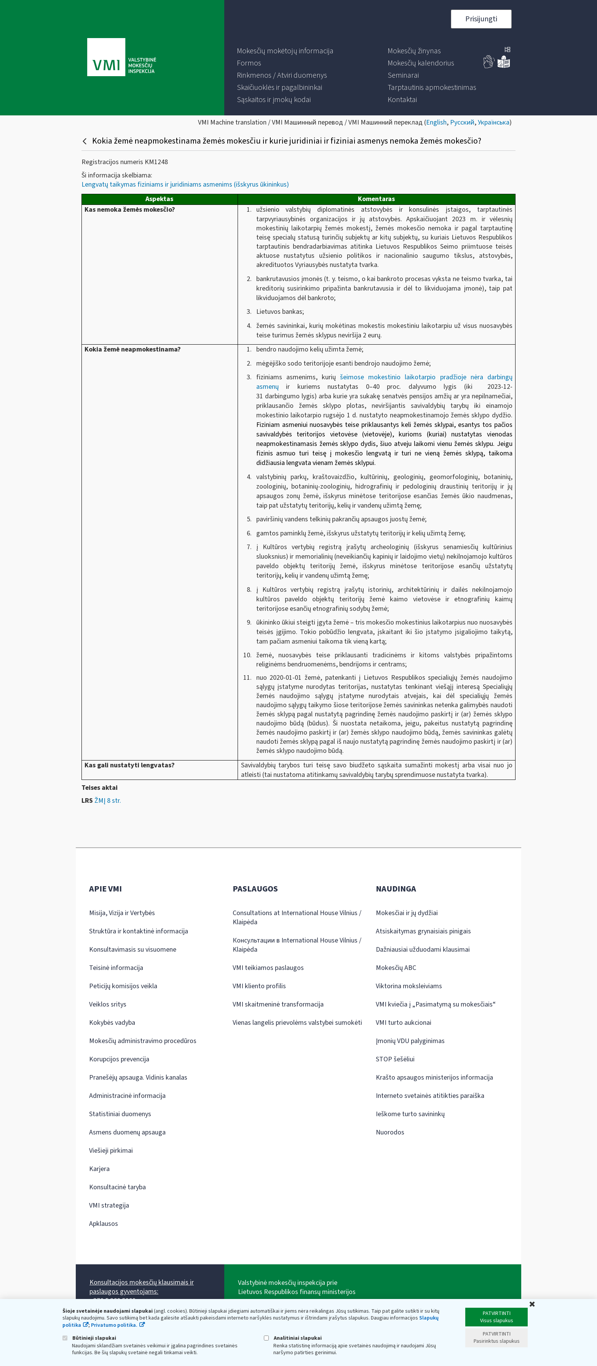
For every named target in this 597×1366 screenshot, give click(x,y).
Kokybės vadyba (112, 1022)
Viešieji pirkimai (111, 1150)
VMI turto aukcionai (403, 1022)
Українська (493, 122)
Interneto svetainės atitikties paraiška (430, 1096)
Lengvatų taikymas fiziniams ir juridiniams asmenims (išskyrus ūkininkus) (185, 184)
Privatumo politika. (114, 1325)
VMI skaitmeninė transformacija (278, 1004)
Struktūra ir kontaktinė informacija (138, 931)
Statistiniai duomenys (120, 1114)
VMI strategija (109, 1205)
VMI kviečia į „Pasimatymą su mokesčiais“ (436, 1004)
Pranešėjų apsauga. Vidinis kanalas (138, 1077)
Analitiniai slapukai (293, 1338)
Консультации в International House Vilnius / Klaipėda (297, 945)
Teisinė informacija (116, 968)
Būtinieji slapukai (89, 1338)
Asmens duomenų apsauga (127, 1132)
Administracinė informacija (127, 1096)
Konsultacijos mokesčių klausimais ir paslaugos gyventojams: (141, 1287)
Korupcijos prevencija (119, 1059)
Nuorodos (390, 1132)
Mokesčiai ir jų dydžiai (407, 913)
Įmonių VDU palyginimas (410, 1041)
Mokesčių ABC (396, 968)
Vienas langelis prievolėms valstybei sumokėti (297, 1022)
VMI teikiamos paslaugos (268, 968)
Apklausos (103, 1224)
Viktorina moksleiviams (409, 986)
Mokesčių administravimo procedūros (142, 1041)
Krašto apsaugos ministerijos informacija (434, 1077)
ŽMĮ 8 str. (107, 800)
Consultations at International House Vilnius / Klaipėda (297, 917)
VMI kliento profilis (259, 986)
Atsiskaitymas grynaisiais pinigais (423, 931)
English (436, 122)
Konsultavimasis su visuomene (132, 949)
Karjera (99, 1169)
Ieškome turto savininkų (410, 1114)
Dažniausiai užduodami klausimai (423, 949)
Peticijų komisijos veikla (123, 986)
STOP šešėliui (395, 1059)
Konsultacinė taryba (117, 1187)
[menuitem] (285, 51)
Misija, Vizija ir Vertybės (122, 913)
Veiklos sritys (107, 1004)
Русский (462, 122)
